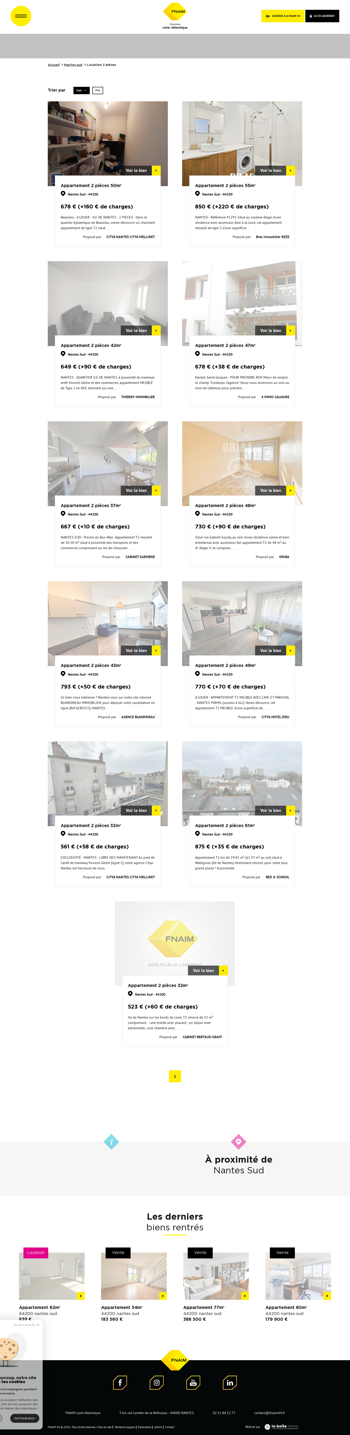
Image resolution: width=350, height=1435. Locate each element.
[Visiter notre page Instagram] (156, 1383)
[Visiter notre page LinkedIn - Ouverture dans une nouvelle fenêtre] (230, 1383)
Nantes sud (73, 65)
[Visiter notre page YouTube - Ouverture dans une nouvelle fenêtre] (193, 1383)
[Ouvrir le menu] (21, 16)
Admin (158, 1427)
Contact (169, 1427)
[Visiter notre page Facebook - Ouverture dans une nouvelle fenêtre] (120, 1383)
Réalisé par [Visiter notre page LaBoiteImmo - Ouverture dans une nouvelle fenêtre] (274, 1427)
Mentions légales (125, 1427)
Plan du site (105, 1427)
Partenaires (144, 1427)
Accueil (54, 65)
